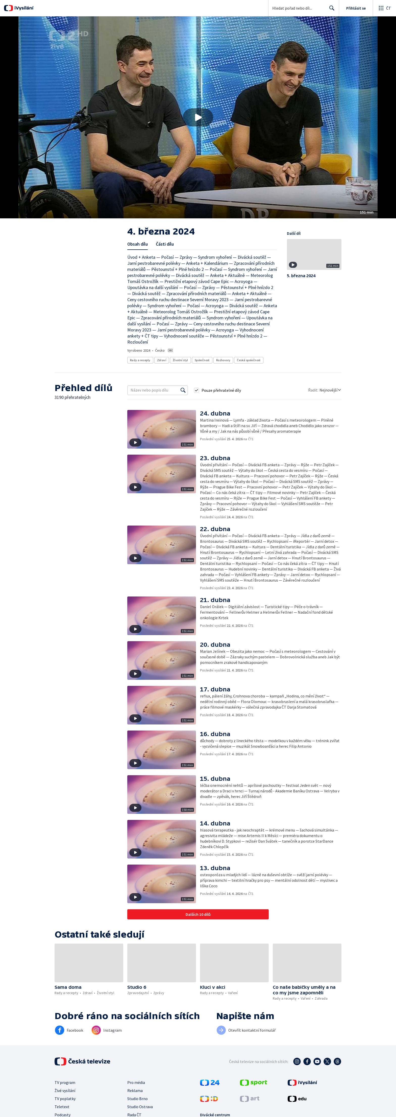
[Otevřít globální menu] (384, 8)
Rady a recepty (140, 360)
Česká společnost (248, 360)
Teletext (62, 1106)
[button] (198, 117)
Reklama (135, 1090)
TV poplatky (65, 1098)
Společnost (202, 360)
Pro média (136, 1082)
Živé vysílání (65, 1090)
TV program (65, 1082)
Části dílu (165, 244)
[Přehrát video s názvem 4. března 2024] (198, 117)
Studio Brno (137, 1098)
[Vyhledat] (183, 390)
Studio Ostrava (140, 1106)
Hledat (330, 10)
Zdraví (161, 360)
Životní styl (180, 360)
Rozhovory (223, 360)
